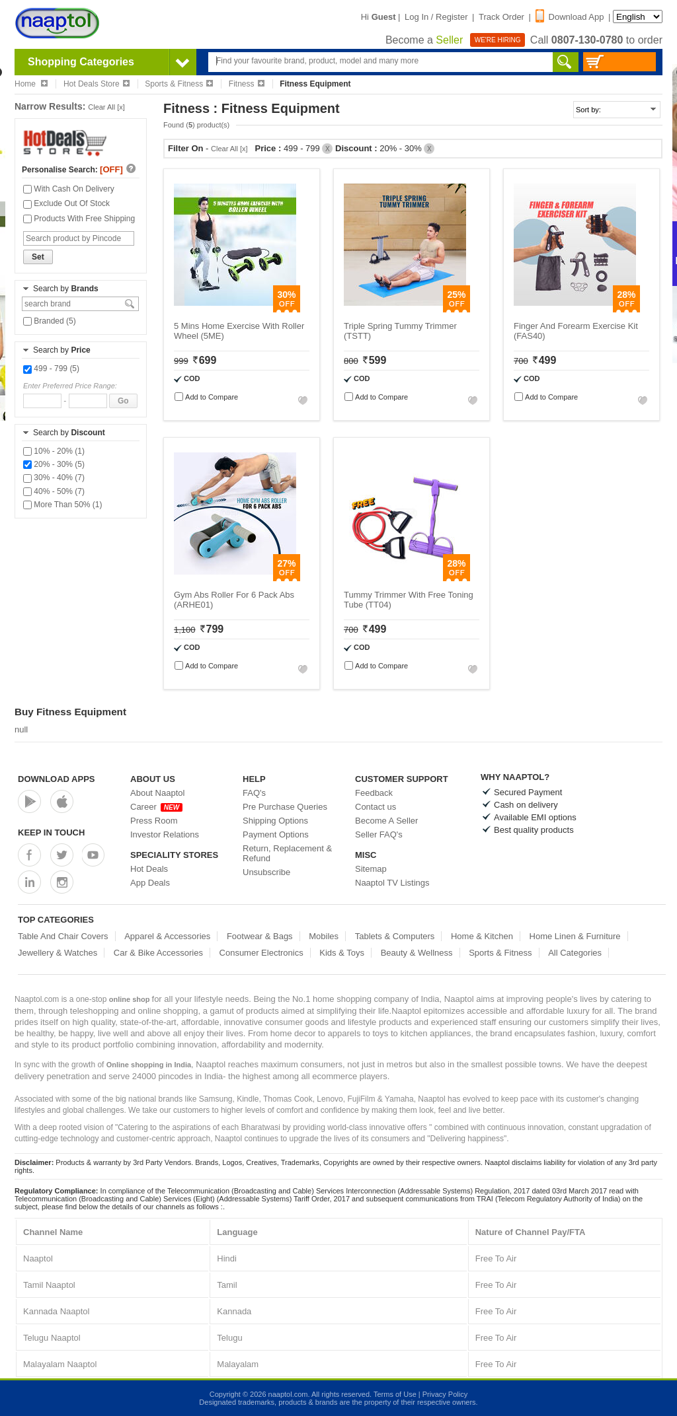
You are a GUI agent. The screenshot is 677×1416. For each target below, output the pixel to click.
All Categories (575, 953)
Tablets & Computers (395, 936)
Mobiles (323, 936)
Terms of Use (395, 1394)
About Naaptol (157, 793)
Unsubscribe (266, 872)
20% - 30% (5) (54, 464)
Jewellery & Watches (57, 953)
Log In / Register (436, 17)
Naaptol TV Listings (392, 883)
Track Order (501, 17)
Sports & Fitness (179, 83)
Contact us (375, 807)
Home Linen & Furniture (575, 936)
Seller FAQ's (379, 834)
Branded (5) (49, 321)
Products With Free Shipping (79, 218)
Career (156, 807)
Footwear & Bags (260, 936)
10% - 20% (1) (54, 451)
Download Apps (56, 779)
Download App (570, 17)
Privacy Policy (444, 1394)
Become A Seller (386, 821)
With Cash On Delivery (68, 189)
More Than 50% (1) (62, 504)
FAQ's (254, 793)
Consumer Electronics (261, 953)
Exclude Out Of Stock (66, 203)
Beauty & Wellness (417, 953)
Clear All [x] (106, 107)
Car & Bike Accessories (158, 953)
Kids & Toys (341, 953)
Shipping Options (275, 821)
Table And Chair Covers (63, 936)
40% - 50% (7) (54, 491)
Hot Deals (149, 869)
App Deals (150, 883)
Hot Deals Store (96, 83)
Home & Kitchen (482, 936)
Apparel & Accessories (167, 936)
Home (31, 83)
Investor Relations (164, 834)
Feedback (374, 793)
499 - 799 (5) (51, 368)
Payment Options (276, 834)
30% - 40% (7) (54, 477)
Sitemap (371, 869)
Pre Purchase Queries (285, 807)
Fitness (246, 83)
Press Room (154, 821)
